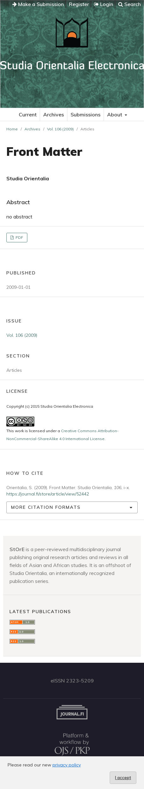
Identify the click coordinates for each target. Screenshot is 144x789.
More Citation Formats (46, 507)
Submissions (85, 114)
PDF (19, 237)
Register (79, 4)
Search (129, 4)
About (115, 114)
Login (103, 4)
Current (28, 114)
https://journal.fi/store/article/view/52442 (47, 494)
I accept (123, 777)
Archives (53, 114)
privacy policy (66, 765)
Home (12, 129)
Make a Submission (38, 4)
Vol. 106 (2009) (60, 129)
